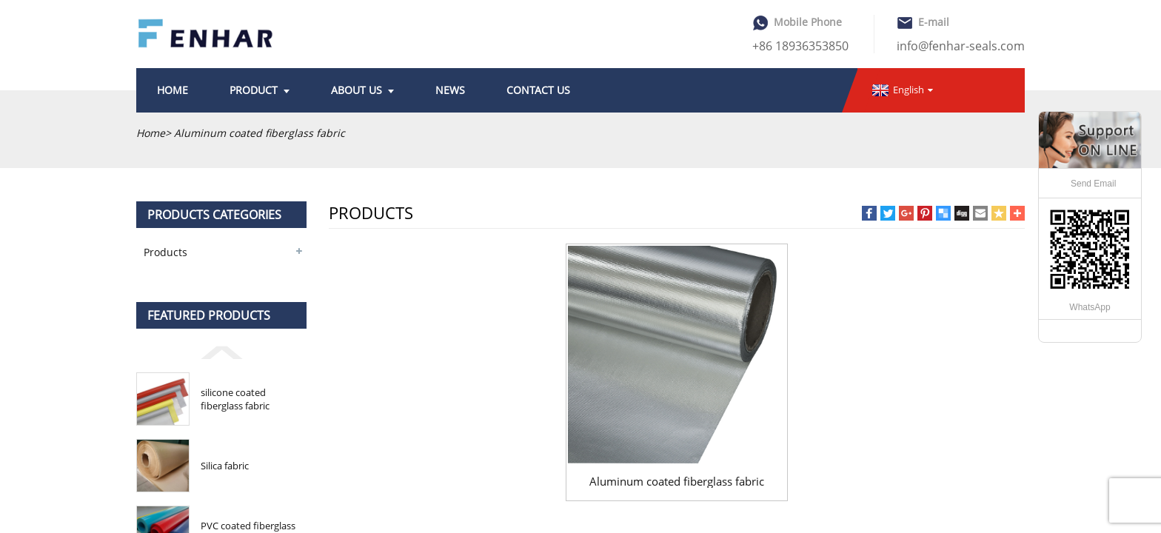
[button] (221, 351)
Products (165, 252)
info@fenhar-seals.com (961, 46)
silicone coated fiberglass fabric (235, 399)
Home (150, 133)
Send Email (1093, 183)
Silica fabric (225, 465)
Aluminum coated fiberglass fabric (676, 481)
